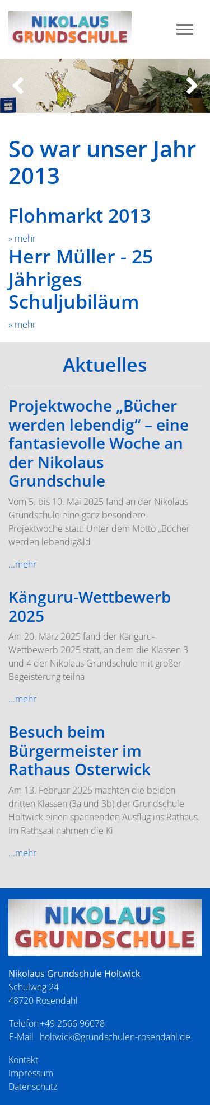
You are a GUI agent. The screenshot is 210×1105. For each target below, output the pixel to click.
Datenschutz (32, 1086)
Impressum (30, 1073)
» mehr (22, 238)
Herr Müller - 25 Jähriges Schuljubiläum (80, 279)
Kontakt (23, 1060)
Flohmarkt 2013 (79, 215)
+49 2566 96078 (72, 1023)
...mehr (22, 564)
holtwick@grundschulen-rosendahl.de (115, 1037)
